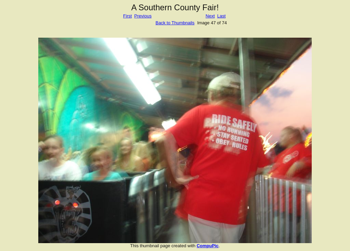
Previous (143, 15)
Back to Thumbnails (175, 22)
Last (221, 15)
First (127, 15)
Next (210, 15)
